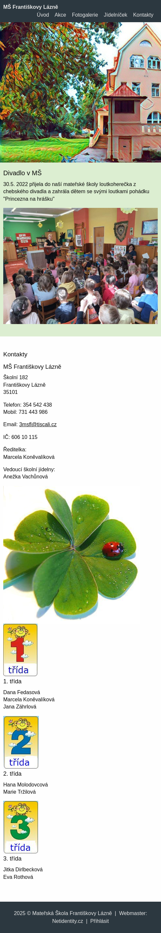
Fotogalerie (85, 15)
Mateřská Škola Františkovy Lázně (72, 913)
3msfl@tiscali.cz (38, 424)
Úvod (43, 15)
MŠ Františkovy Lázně (30, 7)
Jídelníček (115, 15)
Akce (60, 15)
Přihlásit (99, 921)
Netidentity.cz (67, 921)
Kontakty (143, 15)
